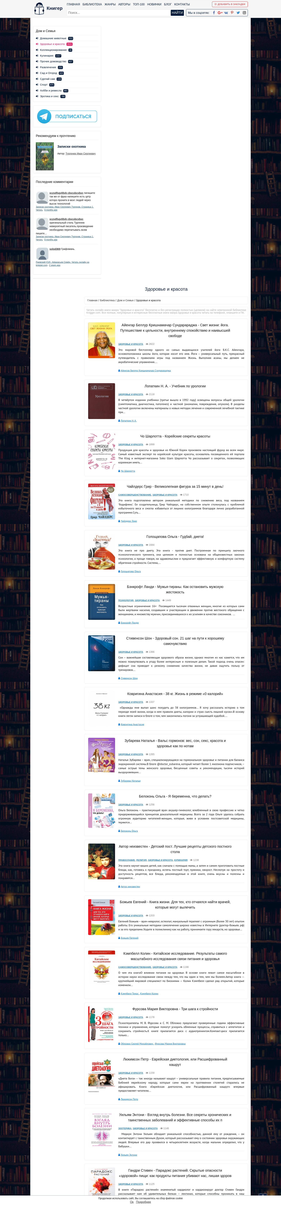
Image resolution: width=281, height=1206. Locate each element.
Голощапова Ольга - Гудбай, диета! (175, 282)
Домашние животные (54, 38)
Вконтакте (146, 1173)
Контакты (182, 4)
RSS (142, 1192)
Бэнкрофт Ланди (131, 368)
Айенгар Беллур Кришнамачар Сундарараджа (147, 116)
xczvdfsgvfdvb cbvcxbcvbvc (66, 189)
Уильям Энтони (130, 907)
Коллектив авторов (133, 1075)
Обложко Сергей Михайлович (139, 791)
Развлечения (49, 67)
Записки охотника (64, 145)
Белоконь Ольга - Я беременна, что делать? (175, 541)
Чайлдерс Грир (131, 267)
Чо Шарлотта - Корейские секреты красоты (175, 182)
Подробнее (143, 1201)
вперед (169, 1135)
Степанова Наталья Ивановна (139, 1023)
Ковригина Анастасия (134, 469)
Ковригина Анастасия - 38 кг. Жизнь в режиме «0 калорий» (175, 439)
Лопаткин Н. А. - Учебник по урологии (175, 132)
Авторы (125, 4)
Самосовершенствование (136, 240)
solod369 (54, 252)
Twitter (143, 1183)
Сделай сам (49, 78)
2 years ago (65, 268)
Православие (128, 604)
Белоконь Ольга (131, 575)
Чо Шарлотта (130, 217)
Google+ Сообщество (154, 1169)
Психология (127, 346)
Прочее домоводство (54, 61)
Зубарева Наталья (132, 525)
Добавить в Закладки (230, 4)
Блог (168, 4)
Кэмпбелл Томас (132, 741)
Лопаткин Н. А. (130, 167)
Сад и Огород (50, 72)
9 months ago (63, 210)
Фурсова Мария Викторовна (172, 791)
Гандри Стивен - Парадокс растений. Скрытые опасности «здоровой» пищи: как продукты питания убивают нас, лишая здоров (175, 928)
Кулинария (48, 55)
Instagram (146, 1187)
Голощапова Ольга (133, 317)
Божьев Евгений (131, 685)
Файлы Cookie (199, 1169)
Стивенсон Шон (131, 423)
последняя (184, 1135)
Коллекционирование (54, 49)
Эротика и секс (50, 96)
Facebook (145, 1159)
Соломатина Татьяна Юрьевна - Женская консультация (175, 1090)
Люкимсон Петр (131, 846)
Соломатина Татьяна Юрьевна (139, 1121)
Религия (143, 604)
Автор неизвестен (132, 630)
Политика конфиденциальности (211, 1164)
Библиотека (92, 4)
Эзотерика (126, 881)
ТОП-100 (139, 4)
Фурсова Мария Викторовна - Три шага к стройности (175, 757)
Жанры (110, 4)
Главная (73, 4)
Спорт (45, 84)
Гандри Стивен (130, 968)
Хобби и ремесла (52, 90)
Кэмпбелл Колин (151, 741)
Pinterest (145, 1178)
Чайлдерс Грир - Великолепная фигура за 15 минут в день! (175, 232)
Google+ (145, 1164)
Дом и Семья (130, 44)
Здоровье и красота (132, 90)
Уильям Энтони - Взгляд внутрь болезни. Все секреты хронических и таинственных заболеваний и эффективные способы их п (175, 867)
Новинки (154, 4)
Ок (132, 1201)
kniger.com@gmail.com (213, 1159)
